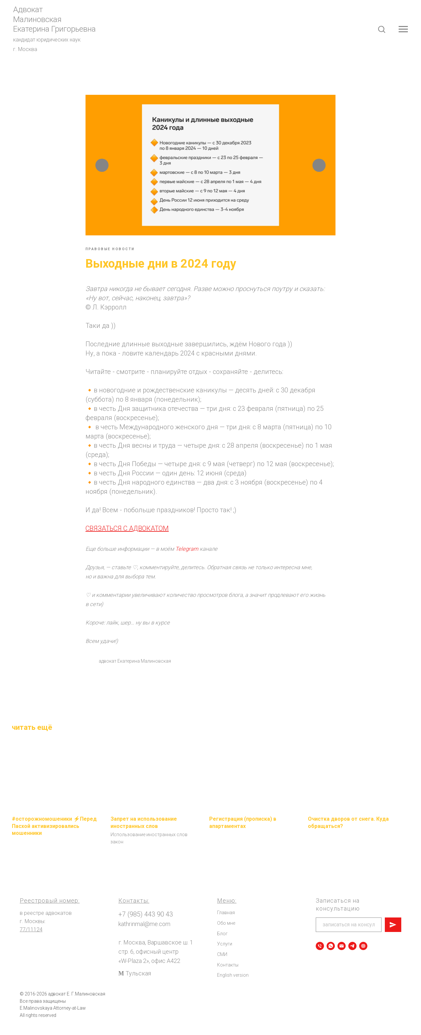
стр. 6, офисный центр (148, 961)
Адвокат (28, 9)
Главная (226, 922)
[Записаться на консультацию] (331, 955)
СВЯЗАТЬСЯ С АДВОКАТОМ (127, 533)
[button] (381, 29)
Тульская (138, 982)
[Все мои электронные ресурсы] (363, 955)
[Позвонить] (320, 955)
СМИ (222, 964)
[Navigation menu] (403, 29)
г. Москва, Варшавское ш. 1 (155, 951)
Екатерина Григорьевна (54, 29)
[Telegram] (352, 955)
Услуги (224, 953)
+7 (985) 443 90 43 (145, 924)
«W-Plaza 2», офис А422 (149, 970)
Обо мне (226, 932)
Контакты (227, 974)
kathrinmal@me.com (144, 933)
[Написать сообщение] (341, 955)
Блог (222, 943)
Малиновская (37, 19)
